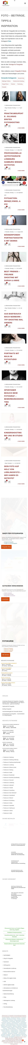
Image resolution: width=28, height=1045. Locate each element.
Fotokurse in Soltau (7, 803)
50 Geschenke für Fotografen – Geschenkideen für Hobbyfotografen (13, 714)
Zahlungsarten (6, 965)
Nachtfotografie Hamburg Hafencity (8, 682)
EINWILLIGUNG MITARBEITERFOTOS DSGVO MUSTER (14, 1041)
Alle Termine (5, 654)
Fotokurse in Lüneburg (8, 649)
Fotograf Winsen (5, 84)
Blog (6, 107)
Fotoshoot (13, 84)
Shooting (14, 107)
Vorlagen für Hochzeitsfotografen (10, 543)
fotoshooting (19, 84)
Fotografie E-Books (20, 71)
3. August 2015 (20, 231)
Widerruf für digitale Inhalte (9, 978)
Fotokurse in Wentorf (8, 798)
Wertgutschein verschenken (9, 595)
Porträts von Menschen (5, 677)
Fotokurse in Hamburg (8, 648)
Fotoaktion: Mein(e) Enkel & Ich (12, 201)
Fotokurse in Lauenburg (8, 790)
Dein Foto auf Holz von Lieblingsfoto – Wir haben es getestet (12, 472)
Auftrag (5, 1003)
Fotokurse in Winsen (8, 651)
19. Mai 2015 (17, 463)
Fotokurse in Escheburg (8, 800)
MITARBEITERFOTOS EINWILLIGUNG (13, 1039)
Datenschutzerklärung (8, 993)
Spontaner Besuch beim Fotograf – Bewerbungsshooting (14, 396)
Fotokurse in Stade (7, 772)
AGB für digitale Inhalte (8, 984)
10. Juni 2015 (19, 386)
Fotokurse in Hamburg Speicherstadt (11, 762)
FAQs (4, 997)
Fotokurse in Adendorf (8, 785)
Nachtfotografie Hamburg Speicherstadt (9, 663)
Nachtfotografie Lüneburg (8, 730)
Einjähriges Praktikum (6, 81)
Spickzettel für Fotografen (8, 706)
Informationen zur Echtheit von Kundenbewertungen (10, 989)
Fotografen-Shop (6, 546)
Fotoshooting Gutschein (9, 594)
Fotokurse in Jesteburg (8, 782)
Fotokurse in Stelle (7, 813)
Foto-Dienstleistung (8, 1007)
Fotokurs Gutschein (8, 593)
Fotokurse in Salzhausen (9, 808)
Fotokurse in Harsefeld (8, 805)
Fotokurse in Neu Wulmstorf (9, 792)
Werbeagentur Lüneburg (9, 1000)
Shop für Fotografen (8, 958)
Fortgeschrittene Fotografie (8, 736)
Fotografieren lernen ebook (20, 1036)
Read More (21, 170)
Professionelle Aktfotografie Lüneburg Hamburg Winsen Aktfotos (13, 159)
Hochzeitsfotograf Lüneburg (8, 1016)
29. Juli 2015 (19, 268)
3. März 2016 (19, 150)
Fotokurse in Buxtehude (8, 775)
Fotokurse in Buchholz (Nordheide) (11, 777)
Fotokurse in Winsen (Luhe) (9, 767)
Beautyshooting (21, 78)
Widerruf (5, 974)
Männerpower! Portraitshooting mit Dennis (13, 238)
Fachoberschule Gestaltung (18, 81)
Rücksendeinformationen (9, 971)
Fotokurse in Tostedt (8, 787)
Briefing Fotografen (6, 709)
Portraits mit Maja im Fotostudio (11, 356)
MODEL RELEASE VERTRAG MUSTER (13, 1038)
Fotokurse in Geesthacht (9, 795)
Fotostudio (4, 87)
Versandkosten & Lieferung (9, 968)
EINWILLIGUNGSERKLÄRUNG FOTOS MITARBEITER (14, 1040)
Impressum (6, 961)
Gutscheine (5, 599)
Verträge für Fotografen (16, 64)
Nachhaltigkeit (6, 955)
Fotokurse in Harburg (8, 769)
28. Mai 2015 (19, 429)
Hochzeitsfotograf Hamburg (20, 1015)
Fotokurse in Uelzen (8, 810)
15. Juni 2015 (19, 350)
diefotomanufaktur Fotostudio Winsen (12, 105)
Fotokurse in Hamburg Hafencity (10, 759)
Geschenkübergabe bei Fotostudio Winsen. (12, 711)
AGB (4, 981)
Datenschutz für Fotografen (8, 1015)
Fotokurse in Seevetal (8, 780)
